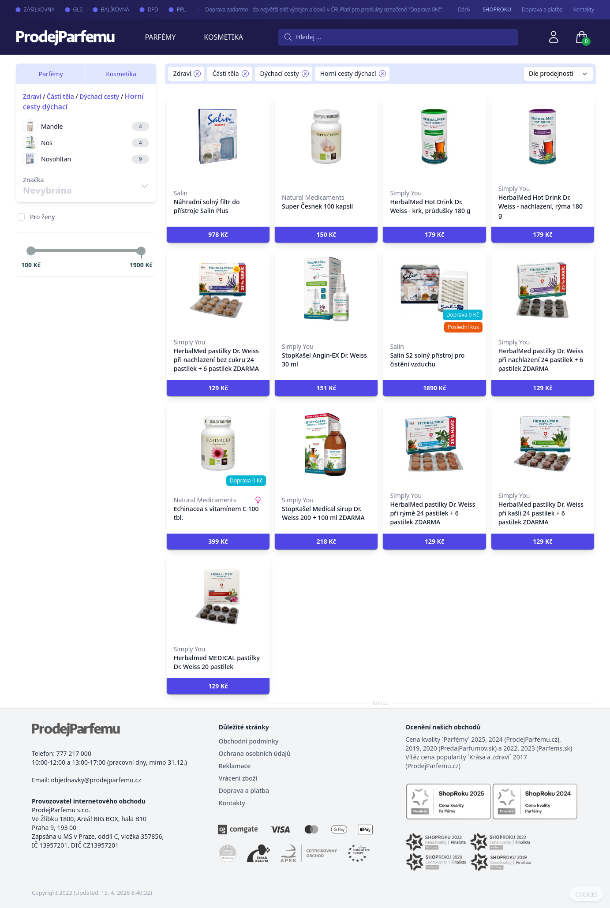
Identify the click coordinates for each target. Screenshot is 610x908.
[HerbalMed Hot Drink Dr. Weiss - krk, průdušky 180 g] (434, 136)
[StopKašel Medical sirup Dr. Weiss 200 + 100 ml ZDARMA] (326, 443)
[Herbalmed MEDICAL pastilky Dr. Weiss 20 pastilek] (218, 597)
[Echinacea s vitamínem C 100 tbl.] (218, 443)
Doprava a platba (542, 9)
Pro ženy (42, 217)
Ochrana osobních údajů (255, 753)
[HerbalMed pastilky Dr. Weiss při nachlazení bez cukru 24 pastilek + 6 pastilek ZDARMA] (218, 290)
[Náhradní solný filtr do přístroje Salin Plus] (218, 136)
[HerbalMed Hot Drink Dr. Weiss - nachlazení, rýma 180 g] (542, 136)
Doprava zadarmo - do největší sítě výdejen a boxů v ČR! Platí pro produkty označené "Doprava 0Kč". (307, 9)
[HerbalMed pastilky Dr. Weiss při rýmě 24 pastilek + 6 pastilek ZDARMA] (434, 443)
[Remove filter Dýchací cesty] (305, 73)
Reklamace (235, 766)
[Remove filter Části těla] (245, 73)
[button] (218, 235)
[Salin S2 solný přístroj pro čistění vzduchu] (434, 290)
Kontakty (583, 9)
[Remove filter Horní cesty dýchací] (382, 73)
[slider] (30, 251)
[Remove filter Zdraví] (197, 73)
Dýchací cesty (99, 96)
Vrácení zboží (238, 778)
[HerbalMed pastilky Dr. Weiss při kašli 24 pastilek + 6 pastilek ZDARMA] (542, 443)
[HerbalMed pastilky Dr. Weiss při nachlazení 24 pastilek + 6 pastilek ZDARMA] (542, 290)
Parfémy (160, 37)
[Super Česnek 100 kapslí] (326, 136)
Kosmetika (223, 37)
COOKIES (586, 894)
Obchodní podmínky (249, 741)
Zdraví (32, 96)
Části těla (60, 96)
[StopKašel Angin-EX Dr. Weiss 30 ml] (326, 290)
